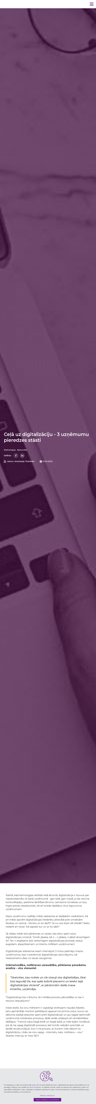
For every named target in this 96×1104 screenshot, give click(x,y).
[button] (91, 4)
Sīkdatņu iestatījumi (47, 1095)
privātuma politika (34, 1087)
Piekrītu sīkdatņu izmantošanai (47, 1100)
